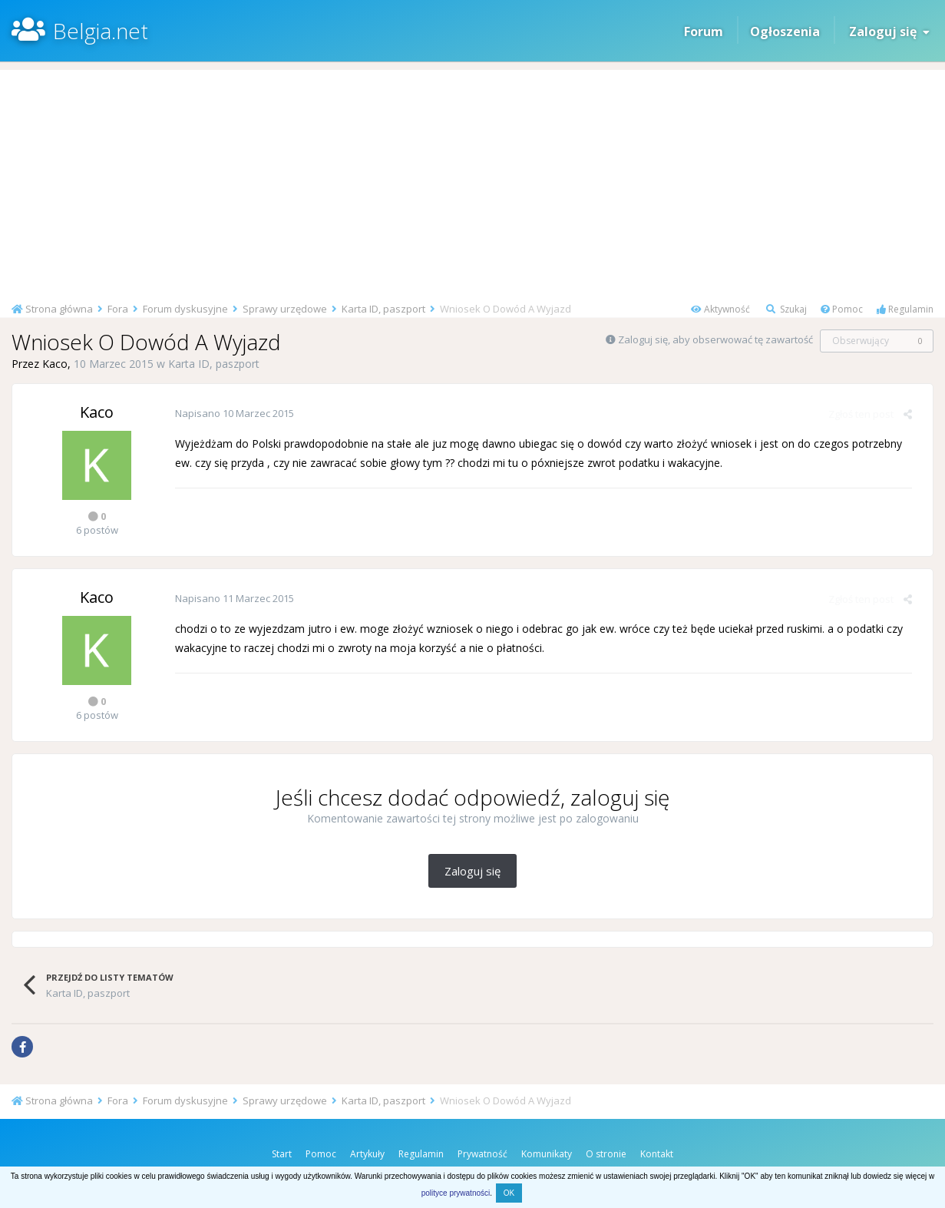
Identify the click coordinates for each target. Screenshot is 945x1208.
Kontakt (656, 1153)
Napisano (232, 413)
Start (282, 1153)
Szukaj (786, 309)
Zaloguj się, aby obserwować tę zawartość (715, 339)
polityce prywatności (455, 1193)
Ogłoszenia (785, 31)
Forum (703, 31)
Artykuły (367, 1153)
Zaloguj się (889, 31)
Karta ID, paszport (213, 363)
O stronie (606, 1153)
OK (509, 1193)
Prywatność (482, 1153)
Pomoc (842, 309)
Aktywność (720, 309)
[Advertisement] (472, 177)
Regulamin (905, 309)
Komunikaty (546, 1153)
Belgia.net (100, 30)
